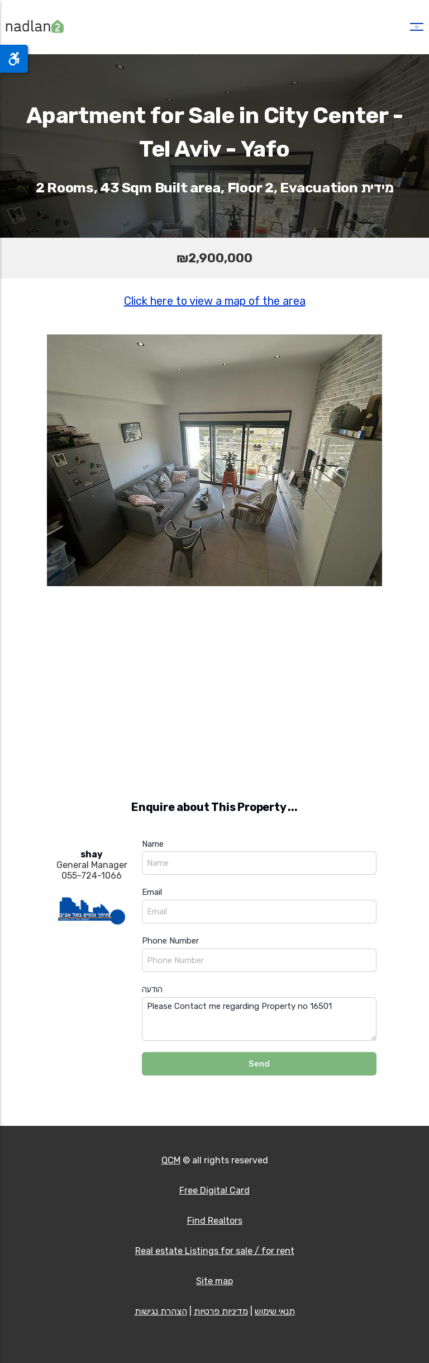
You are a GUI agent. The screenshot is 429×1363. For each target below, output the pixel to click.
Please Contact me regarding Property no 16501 (259, 1019)
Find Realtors (214, 1220)
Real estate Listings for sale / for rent (214, 1251)
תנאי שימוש (275, 1311)
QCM (170, 1160)
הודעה (152, 989)
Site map (214, 1281)
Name (153, 844)
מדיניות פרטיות (221, 1311)
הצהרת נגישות (161, 1311)
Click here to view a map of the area (215, 301)
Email (152, 892)
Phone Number (170, 941)
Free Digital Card (214, 1190)
